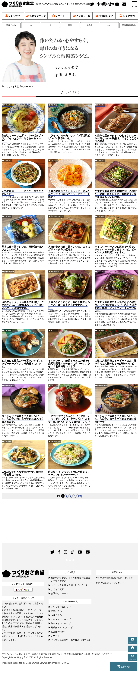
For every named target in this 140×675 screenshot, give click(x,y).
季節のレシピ (104, 16)
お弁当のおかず (9, 272)
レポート (58, 16)
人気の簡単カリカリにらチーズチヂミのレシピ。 (22, 192)
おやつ (109, 25)
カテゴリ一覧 (81, 16)
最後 (80, 496)
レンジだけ (12, 16)
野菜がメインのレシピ (62, 627)
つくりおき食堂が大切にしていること (69, 585)
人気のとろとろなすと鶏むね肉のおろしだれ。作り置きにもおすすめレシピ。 (69, 305)
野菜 (70, 25)
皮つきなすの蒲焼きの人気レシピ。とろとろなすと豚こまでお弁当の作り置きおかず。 (115, 419)
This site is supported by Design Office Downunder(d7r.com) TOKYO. (35, 663)
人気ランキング (36, 16)
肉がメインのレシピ (57, 216)
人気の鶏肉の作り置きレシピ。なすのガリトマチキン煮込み (69, 248)
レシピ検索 (127, 16)
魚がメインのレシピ (61, 623)
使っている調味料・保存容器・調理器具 (70, 640)
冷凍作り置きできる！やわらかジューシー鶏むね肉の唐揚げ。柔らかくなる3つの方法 (116, 138)
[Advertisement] (115, 48)
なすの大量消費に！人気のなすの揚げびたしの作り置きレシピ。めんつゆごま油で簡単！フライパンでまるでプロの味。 (115, 306)
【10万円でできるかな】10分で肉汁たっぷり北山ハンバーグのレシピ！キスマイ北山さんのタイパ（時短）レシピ (69, 419)
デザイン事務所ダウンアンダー (111, 583)
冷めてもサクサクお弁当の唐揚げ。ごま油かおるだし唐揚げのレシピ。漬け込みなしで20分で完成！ (22, 305)
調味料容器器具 (129, 25)
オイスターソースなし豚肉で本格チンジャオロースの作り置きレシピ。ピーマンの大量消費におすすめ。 (115, 249)
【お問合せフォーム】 (28, 636)
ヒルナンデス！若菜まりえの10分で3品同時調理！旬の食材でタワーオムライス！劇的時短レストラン (69, 363)
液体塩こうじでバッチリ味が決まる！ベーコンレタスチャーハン (69, 473)
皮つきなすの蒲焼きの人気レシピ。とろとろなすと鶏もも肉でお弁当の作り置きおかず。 (22, 419)
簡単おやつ (56, 611)
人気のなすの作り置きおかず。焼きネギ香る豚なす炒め (22, 473)
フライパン (7, 105)
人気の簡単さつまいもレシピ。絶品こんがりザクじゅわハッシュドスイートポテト (69, 194)
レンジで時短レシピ (61, 607)
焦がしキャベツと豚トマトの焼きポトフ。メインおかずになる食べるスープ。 (22, 138)
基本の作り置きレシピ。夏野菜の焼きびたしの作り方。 (22, 248)
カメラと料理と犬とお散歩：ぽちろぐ (114, 578)
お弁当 (90, 25)
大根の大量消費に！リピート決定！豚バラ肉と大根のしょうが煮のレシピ (115, 362)
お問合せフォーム (59, 593)
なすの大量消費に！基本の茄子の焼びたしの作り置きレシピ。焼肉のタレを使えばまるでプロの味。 (115, 194)
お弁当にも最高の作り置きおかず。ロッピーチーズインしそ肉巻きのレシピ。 (22, 363)
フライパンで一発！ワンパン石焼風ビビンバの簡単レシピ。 (69, 137)
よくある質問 (57, 589)
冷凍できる (11, 25)
